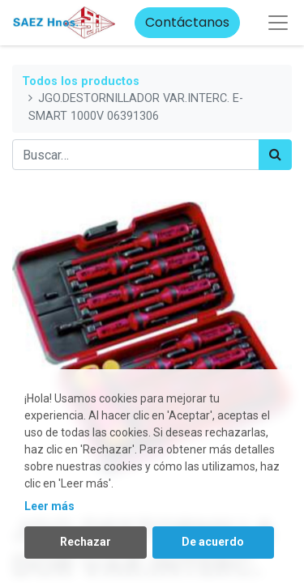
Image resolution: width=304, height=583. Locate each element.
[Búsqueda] (275, 154)
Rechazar (85, 541)
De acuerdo (213, 541)
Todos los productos (80, 81)
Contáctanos (187, 22)
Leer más (49, 506)
